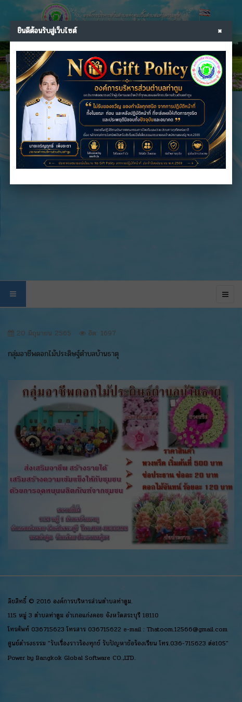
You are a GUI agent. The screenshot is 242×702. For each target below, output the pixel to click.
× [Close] (220, 31)
